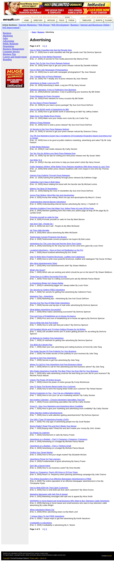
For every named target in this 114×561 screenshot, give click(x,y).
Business (74, 25)
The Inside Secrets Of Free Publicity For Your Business (53, 351)
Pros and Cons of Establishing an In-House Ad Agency (53, 316)
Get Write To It (36, 160)
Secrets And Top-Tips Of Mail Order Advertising (50, 303)
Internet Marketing (28, 25)
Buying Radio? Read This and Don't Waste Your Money (53, 426)
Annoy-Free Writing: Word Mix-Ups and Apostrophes (52, 195)
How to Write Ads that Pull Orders (44, 323)
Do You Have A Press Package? (43, 103)
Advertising (8, 41)
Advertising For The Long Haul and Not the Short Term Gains (55, 243)
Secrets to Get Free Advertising (43, 358)
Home (34, 32)
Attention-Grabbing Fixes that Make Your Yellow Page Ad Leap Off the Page (62, 208)
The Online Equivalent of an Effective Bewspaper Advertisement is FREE (60, 479)
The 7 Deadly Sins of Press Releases (45, 76)
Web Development (60, 25)
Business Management (13, 49)
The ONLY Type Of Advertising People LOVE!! (49, 419)
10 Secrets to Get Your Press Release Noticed (49, 129)
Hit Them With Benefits (39, 230)
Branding (7, 59)
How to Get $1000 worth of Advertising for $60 (49, 109)
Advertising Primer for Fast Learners (45, 459)
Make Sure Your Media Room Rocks (45, 116)
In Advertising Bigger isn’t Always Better (46, 283)
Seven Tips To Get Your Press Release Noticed (50, 63)
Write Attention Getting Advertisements (46, 413)
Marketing (8, 35)
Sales (5, 38)
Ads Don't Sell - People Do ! (41, 224)
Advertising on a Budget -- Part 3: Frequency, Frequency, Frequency (58, 439)
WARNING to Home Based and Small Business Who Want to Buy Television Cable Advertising (69, 501)
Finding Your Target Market (41, 452)
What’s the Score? (37, 270)
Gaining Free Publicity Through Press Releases (50, 175)
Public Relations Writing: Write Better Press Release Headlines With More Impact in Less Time (70, 167)
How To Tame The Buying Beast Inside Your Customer (53, 386)
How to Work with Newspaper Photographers (49, 70)
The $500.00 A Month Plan (41, 345)
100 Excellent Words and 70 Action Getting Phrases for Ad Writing (58, 329)
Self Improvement (10, 27)
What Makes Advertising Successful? (45, 309)
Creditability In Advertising (41, 523)
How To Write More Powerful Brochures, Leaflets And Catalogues (57, 257)
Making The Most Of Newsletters (43, 188)
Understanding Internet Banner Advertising (48, 202)
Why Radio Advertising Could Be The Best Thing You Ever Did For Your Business (64, 371)
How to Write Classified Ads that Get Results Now (51, 50)
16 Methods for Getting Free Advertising (47, 338)
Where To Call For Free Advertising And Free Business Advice (56, 364)
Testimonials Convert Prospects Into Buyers (48, 237)
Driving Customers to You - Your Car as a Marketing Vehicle (55, 393)
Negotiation (8, 46)
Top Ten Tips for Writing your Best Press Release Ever (53, 153)
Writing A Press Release (40, 123)
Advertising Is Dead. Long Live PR (44, 83)
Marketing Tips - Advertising (41, 296)
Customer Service (11, 51)
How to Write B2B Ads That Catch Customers (49, 488)
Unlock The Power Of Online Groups (45, 380)
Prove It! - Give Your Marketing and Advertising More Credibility (56, 406)
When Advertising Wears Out (42, 510)
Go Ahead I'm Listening (40, 433)
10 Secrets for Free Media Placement (45, 57)
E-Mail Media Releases (40, 147)
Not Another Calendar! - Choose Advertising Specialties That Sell (57, 400)
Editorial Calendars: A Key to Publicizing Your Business (53, 90)
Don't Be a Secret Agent (40, 466)
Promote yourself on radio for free (44, 217)
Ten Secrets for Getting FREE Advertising (47, 290)
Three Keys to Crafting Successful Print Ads (48, 276)
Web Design (44, 25)
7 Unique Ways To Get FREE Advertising (47, 516)
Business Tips (9, 54)
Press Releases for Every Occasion (45, 96)
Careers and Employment (15, 57)
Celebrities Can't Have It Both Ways (45, 182)
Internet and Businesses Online (95, 25)
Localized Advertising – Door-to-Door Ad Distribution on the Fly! (56, 250)
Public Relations (10, 43)
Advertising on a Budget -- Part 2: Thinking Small (50, 446)
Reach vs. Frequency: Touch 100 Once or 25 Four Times (54, 472)
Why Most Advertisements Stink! (43, 263)
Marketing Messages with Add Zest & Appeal (49, 494)
